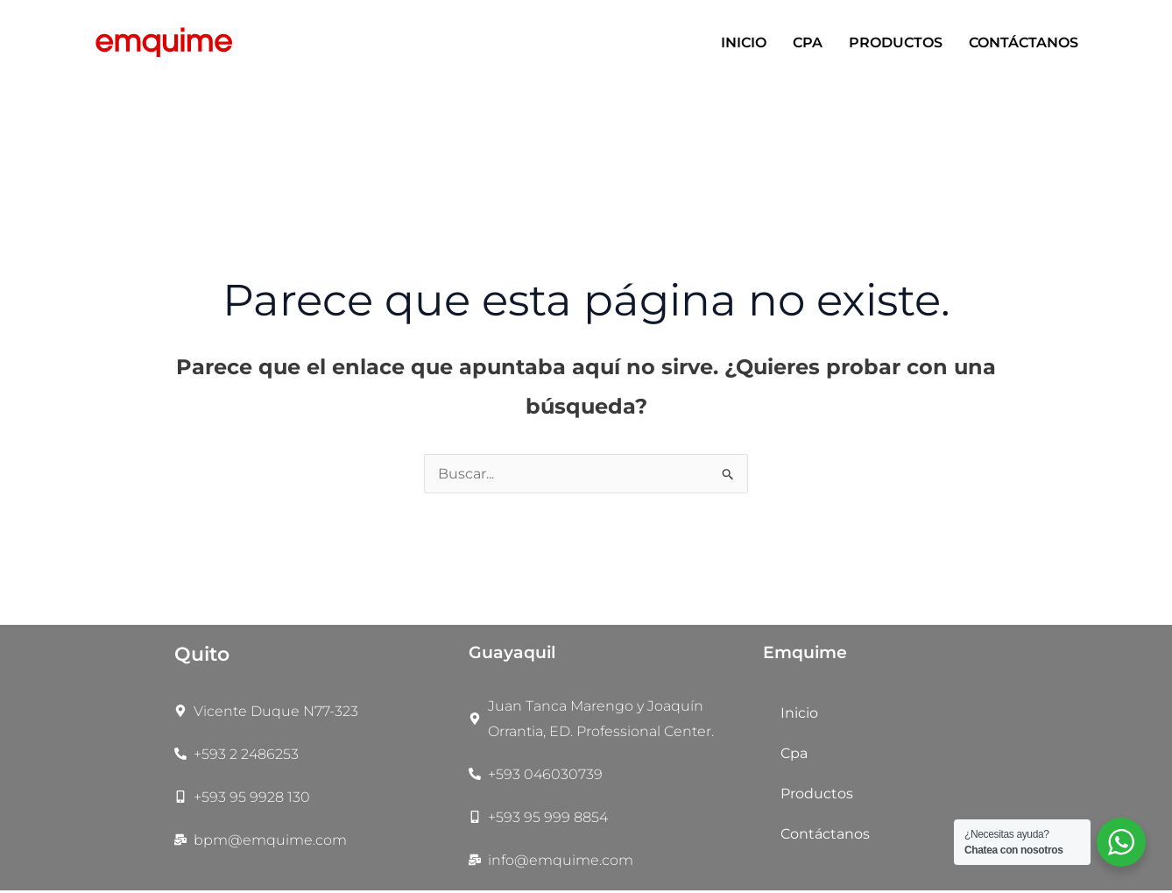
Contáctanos (1023, 42)
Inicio (743, 42)
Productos (896, 42)
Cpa (808, 42)
